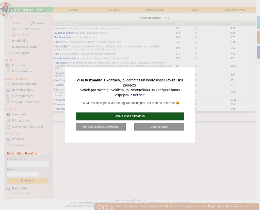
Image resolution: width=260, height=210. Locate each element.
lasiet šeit (137, 95)
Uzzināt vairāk (159, 126)
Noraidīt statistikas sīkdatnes (101, 126)
